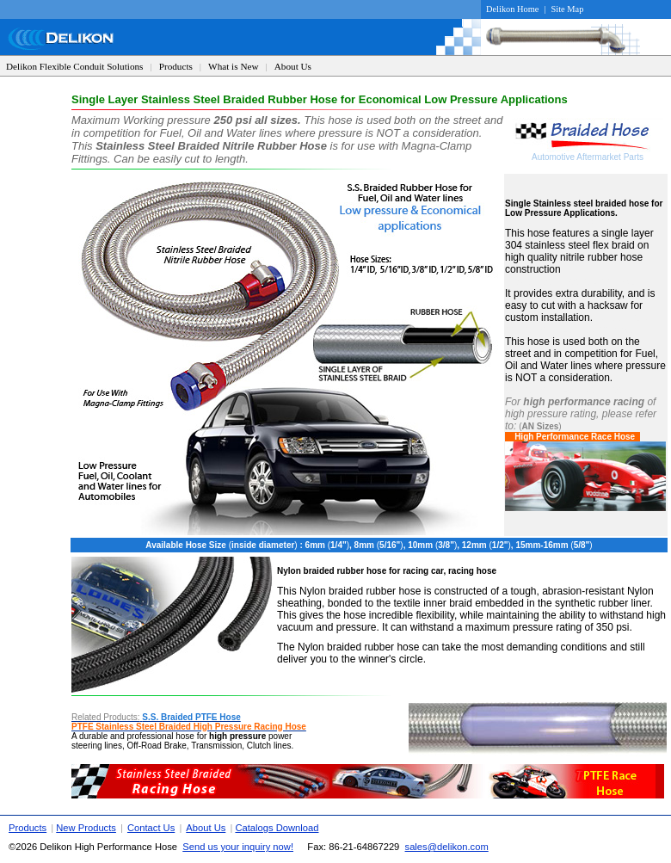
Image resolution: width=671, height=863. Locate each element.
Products (176, 66)
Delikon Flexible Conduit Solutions (74, 66)
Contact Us (151, 828)
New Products (86, 828)
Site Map (567, 9)
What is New (233, 66)
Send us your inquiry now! (237, 846)
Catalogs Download (276, 828)
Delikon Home (512, 9)
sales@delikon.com (447, 846)
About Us (292, 66)
